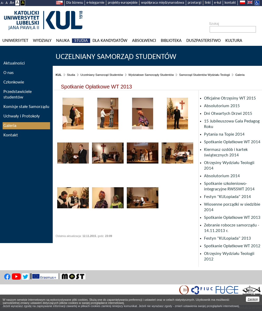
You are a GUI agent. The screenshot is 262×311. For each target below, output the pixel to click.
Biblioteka (171, 40)
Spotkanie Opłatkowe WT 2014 (232, 142)
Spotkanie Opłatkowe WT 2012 (232, 246)
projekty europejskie (123, 3)
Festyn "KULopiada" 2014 (227, 197)
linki (208, 3)
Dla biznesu (74, 3)
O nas (8, 73)
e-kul (217, 3)
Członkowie (13, 82)
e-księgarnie (95, 3)
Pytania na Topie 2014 (224, 134)
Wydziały (42, 40)
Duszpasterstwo (203, 40)
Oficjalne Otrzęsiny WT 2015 (230, 98)
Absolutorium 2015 (222, 106)
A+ (12, 3)
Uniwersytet (15, 40)
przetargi (194, 3)
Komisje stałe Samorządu (26, 107)
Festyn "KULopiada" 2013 (227, 238)
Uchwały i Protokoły (21, 116)
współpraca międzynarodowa (162, 3)
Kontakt (10, 135)
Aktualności (14, 63)
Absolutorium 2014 (222, 176)
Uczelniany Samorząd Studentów (116, 57)
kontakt (230, 3)
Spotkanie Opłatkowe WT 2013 (232, 217)
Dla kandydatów (110, 40)
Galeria (239, 74)
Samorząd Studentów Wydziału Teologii (204, 74)
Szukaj (214, 24)
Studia (81, 40)
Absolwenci (144, 40)
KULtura (233, 40)
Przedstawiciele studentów (17, 95)
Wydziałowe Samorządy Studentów (151, 74)
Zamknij (253, 299)
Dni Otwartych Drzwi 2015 (228, 113)
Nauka (63, 40)
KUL (59, 74)
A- (2, 3)
